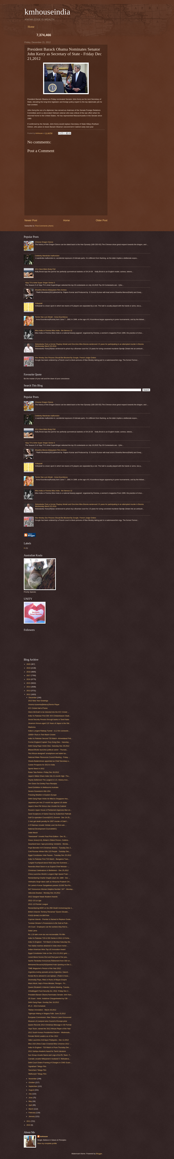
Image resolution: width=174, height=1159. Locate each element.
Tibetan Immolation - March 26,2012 (42, 1010)
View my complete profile (47, 1143)
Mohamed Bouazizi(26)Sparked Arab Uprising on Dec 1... (50, 965)
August (32, 1090)
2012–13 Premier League (38, 904)
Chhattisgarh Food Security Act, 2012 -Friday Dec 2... (49, 991)
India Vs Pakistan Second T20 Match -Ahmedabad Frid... (50, 738)
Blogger (99, 1154)
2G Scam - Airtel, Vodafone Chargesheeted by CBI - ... (49, 998)
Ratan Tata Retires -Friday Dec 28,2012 (43, 772)
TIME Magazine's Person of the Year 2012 (44, 968)
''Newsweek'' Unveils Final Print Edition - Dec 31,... (47, 836)
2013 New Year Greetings (38, 701)
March (31, 1109)
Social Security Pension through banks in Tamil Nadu (48, 719)
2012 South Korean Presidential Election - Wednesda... (49, 1032)
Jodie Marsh (33, 833)
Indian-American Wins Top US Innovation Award (46, 949)
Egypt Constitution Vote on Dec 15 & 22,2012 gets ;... (48, 953)
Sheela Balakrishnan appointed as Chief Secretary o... (49, 761)
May (30, 1101)
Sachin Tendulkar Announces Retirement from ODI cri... (49, 961)
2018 (29, 672)
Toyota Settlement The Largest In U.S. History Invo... (48, 780)
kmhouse (44, 1136)
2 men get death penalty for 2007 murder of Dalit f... (48, 821)
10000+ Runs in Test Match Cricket (41, 735)
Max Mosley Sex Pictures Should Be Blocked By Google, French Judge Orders (65, 358)
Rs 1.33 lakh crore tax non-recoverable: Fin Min (46, 934)
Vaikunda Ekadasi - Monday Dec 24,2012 (44, 893)
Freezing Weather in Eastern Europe (42, 795)
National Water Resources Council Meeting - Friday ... (49, 757)
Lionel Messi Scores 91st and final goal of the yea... (48, 957)
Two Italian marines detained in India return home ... (48, 946)
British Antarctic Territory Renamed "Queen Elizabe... (48, 912)
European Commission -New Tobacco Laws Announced (49, 1017)
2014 (29, 687)
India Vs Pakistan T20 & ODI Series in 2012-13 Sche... (49, 938)
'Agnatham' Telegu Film (37, 1066)
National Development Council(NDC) (42, 829)
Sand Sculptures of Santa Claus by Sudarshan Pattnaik (49, 814)
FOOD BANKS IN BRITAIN (38, 915)
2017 (29, 675)
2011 (29, 1121)
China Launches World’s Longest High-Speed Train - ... (49, 874)
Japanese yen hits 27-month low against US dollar (47, 802)
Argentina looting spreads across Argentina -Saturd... (48, 972)
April (30, 1105)
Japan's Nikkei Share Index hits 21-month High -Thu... (49, 776)
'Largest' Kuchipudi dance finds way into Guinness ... (48, 863)
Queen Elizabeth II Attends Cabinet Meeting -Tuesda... (49, 987)
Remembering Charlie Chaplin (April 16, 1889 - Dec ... (49, 878)
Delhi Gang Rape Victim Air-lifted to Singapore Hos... (48, 799)
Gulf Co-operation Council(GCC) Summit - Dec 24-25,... (49, 817)
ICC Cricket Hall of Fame (37, 708)
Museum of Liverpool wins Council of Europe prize (47, 1021)
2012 (29, 694)
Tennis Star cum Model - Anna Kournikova (51, 317)
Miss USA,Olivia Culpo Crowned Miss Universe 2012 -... (50, 1044)
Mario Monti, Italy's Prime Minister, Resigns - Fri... (47, 983)
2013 (29, 691)
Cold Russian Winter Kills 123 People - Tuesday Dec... (49, 851)
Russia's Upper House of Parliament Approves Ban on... (50, 810)
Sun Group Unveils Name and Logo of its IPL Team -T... (49, 1055)
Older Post (101, 220)
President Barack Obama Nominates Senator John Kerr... (50, 995)
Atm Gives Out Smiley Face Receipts (42, 784)
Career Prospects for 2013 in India (41, 765)
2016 (29, 679)
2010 (29, 1125)
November (33, 1079)
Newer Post (30, 220)
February (32, 1113)
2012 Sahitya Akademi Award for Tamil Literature (47, 1051)
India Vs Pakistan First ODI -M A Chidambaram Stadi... (49, 716)
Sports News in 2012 (36, 769)
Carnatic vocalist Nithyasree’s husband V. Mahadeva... (49, 1059)
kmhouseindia (47, 11)
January (32, 1116)
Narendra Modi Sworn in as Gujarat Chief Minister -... (48, 867)
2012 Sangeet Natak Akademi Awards (43, 897)
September (33, 1086)
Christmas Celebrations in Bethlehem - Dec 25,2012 (48, 870)
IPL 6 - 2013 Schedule (36, 1006)
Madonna (31, 727)
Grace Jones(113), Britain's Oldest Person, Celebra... (48, 840)
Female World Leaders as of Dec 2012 (43, 1036)
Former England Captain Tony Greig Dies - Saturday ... (49, 742)
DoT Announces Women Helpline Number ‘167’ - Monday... (51, 889)
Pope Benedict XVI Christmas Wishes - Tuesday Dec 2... (50, 848)
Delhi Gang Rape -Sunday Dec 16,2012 (43, 1002)
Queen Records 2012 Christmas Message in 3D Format (49, 1025)
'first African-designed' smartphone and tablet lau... (47, 753)
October (32, 1082)
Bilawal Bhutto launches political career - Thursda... (48, 750)
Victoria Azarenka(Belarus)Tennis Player (43, 704)
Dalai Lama (32, 931)
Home (31, 26)
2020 (29, 664)
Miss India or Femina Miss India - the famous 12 (53, 330)
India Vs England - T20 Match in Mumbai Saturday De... (49, 942)
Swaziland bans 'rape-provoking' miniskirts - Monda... (48, 844)
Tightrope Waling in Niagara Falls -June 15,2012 (47, 1013)
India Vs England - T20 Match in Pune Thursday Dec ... (49, 1047)
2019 (29, 668)
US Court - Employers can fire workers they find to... (48, 927)
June (31, 1098)
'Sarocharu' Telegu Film (37, 1070)
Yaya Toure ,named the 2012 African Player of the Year (49, 1029)
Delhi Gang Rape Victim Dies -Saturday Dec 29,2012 (48, 746)
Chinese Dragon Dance (44, 242)
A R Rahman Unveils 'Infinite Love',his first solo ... (47, 825)
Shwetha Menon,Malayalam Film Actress (51, 290)
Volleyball (38, 303)
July (30, 1094)
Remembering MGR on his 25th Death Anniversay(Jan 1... (50, 908)
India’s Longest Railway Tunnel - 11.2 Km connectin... (49, 731)
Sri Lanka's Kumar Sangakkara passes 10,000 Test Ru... (50, 885)
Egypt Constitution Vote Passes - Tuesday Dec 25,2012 (49, 855)
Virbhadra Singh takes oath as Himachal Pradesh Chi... (49, 882)
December (33, 698)
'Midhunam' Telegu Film (37, 1074)
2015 (29, 683)
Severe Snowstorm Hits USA (39, 791)
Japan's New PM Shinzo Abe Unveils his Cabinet (47, 806)
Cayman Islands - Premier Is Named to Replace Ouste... (50, 919)
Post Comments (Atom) (44, 226)
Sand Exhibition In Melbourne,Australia (43, 787)
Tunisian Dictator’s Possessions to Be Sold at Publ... (48, 923)
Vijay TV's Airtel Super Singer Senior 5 (40, 283)
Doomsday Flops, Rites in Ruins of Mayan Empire (47, 980)
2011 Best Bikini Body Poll (45, 269)
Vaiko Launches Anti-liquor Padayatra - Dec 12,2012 (48, 1040)
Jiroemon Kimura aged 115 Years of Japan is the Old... (49, 723)
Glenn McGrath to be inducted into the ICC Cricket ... (48, 712)
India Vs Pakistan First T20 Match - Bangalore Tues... (49, 859)
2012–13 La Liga (34, 900)
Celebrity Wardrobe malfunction (47, 256)
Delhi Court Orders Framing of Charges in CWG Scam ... (50, 1063)
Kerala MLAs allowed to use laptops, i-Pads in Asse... (48, 976)
